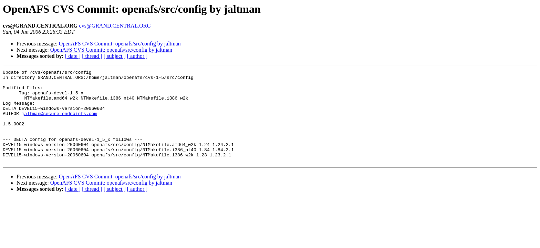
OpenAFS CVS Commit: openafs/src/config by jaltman (120, 43)
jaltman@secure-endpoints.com (59, 123)
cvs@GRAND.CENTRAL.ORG (115, 26)
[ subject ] (115, 56)
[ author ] (137, 56)
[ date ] (73, 56)
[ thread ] (92, 56)
